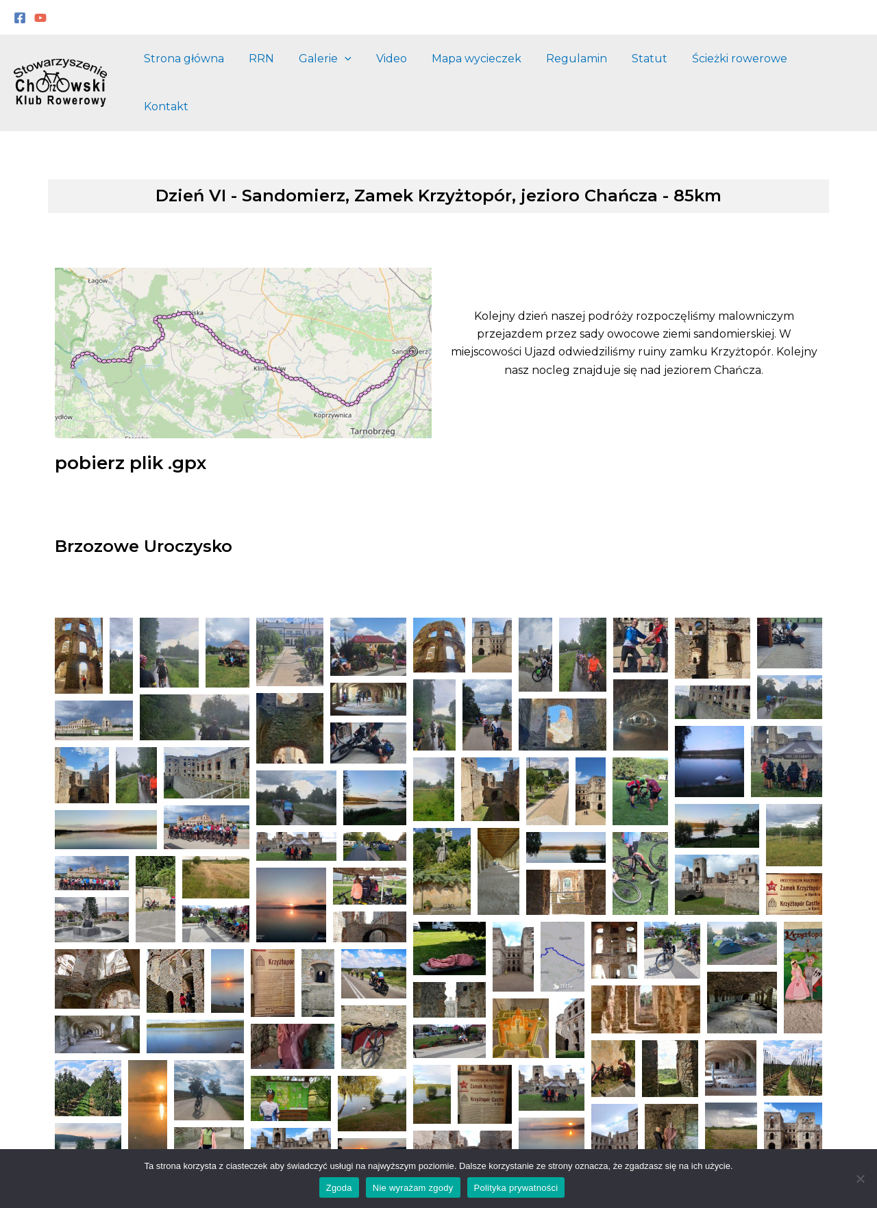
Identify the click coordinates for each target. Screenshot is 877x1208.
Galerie (337, 70)
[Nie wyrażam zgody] (860, 1178)
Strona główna (202, 69)
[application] (357, 70)
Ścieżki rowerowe (738, 69)
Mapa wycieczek (483, 69)
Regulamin (580, 69)
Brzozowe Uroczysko (143, 520)
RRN (276, 69)
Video (401, 69)
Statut (651, 69)
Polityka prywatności (516, 1188)
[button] (79, 630)
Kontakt (830, 69)
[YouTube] (40, 18)
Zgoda (339, 1188)
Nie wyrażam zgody (413, 1188)
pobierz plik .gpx (130, 437)
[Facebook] (20, 18)
